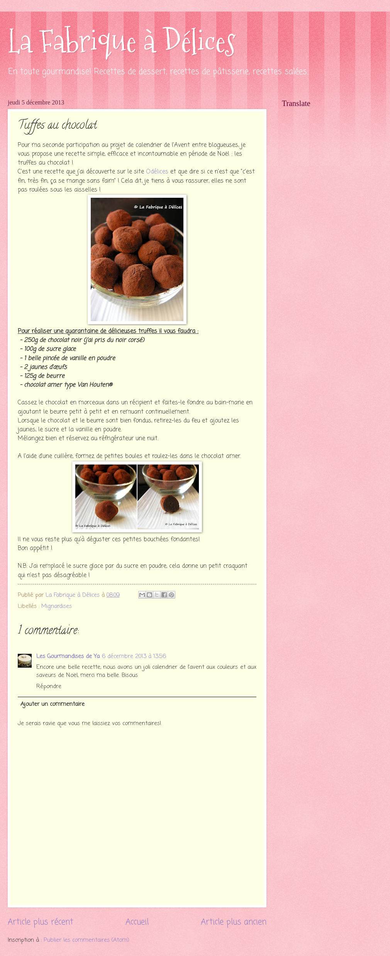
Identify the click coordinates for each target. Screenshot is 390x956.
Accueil (137, 922)
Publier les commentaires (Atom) (86, 940)
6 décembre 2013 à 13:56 (134, 656)
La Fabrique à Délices (122, 41)
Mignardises (56, 606)
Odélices (157, 172)
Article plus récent (40, 922)
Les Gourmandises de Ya (68, 656)
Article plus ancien (233, 922)
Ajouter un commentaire (52, 704)
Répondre (48, 686)
